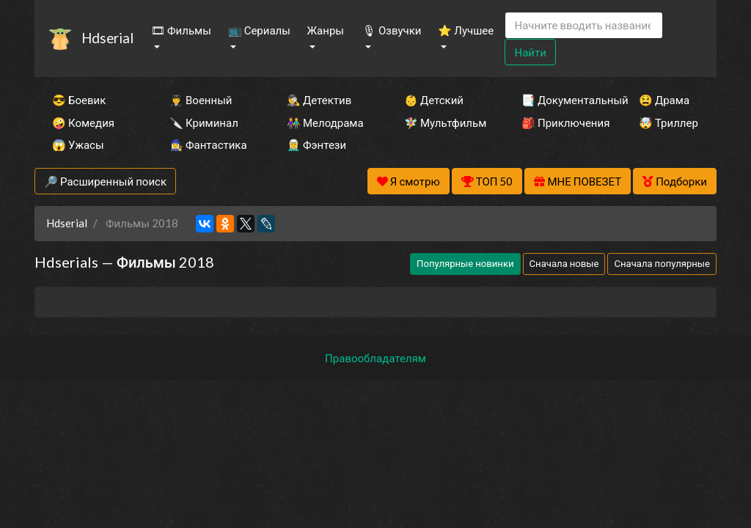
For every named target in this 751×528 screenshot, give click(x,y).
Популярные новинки (465, 263)
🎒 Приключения (560, 122)
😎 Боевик (79, 99)
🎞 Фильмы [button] (181, 30)
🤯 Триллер (668, 122)
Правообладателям (375, 357)
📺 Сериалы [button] (259, 30)
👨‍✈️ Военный (200, 99)
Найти (530, 52)
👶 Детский (434, 99)
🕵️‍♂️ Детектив (319, 99)
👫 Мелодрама (325, 122)
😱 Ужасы (78, 144)
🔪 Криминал (203, 122)
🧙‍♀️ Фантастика (208, 144)
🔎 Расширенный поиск (105, 181)
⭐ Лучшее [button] (466, 30)
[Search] (584, 25)
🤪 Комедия (83, 122)
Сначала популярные (662, 263)
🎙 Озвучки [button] (391, 30)
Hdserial (107, 37)
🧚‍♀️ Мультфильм (443, 122)
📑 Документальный (560, 99)
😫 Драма (664, 99)
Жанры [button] (325, 30)
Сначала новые (564, 263)
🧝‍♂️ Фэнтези (316, 144)
